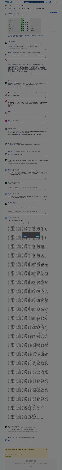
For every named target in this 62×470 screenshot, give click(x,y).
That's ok (37, 236)
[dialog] (31, 235)
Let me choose (25, 236)
